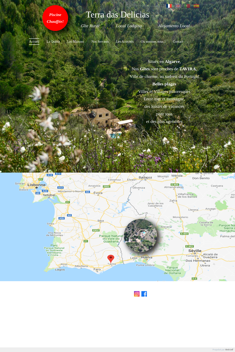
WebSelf (229, 349)
